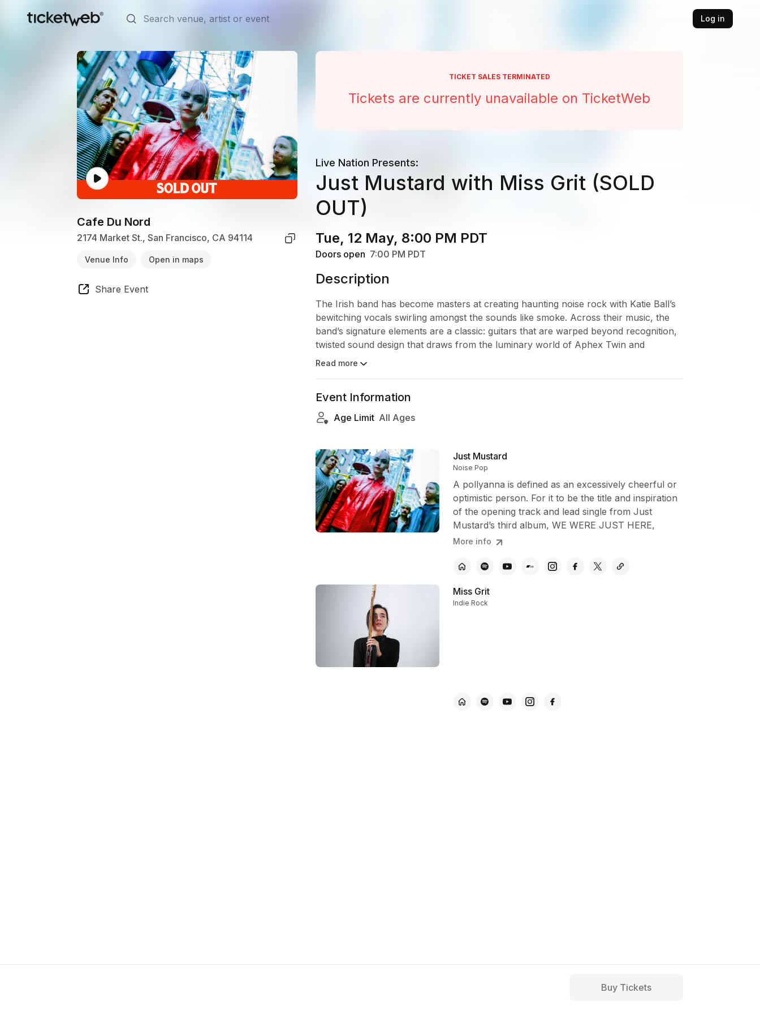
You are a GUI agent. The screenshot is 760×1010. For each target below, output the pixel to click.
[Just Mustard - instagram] (552, 566)
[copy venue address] (290, 238)
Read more (342, 363)
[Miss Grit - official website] (462, 702)
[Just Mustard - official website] (462, 566)
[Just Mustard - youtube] (507, 566)
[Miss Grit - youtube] (507, 702)
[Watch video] (97, 178)
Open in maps (176, 259)
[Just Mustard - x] (598, 566)
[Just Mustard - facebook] (575, 566)
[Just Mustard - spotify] (485, 566)
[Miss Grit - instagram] (530, 702)
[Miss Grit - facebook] (552, 702)
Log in (713, 18)
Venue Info (106, 259)
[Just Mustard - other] (620, 566)
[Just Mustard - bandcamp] (530, 566)
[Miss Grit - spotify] (485, 702)
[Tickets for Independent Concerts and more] (65, 19)
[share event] (112, 290)
